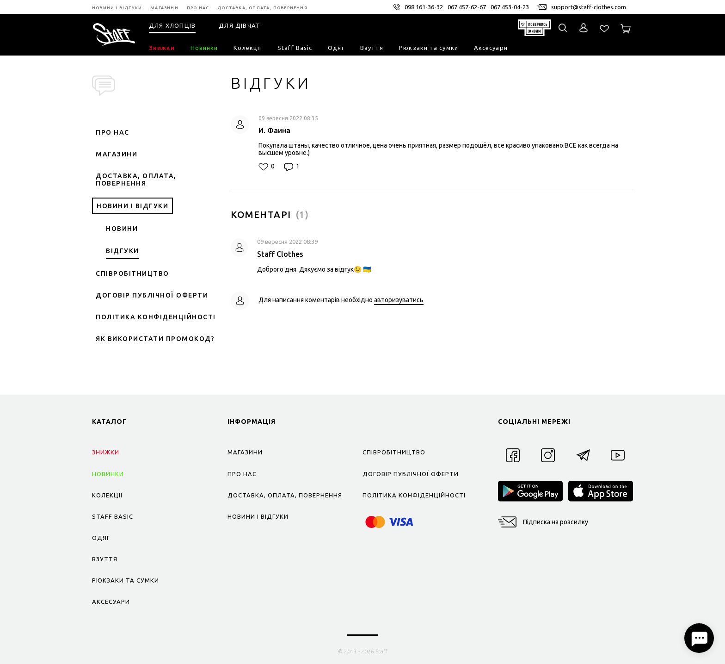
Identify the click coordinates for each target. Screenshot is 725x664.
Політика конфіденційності (156, 317)
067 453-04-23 (510, 7)
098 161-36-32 (424, 7)
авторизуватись (399, 300)
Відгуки (122, 250)
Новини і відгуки (132, 206)
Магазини (116, 154)
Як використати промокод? (155, 338)
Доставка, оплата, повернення (136, 179)
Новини (122, 228)
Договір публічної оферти (152, 295)
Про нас (112, 132)
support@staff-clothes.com (588, 7)
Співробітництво (132, 273)
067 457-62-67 (467, 7)
